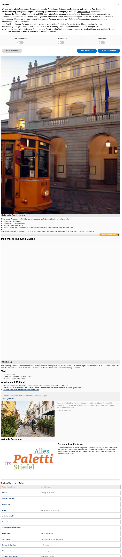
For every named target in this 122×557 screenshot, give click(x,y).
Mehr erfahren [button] (12, 51)
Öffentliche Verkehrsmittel (109, 234)
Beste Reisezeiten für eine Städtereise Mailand (21, 390)
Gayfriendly (6, 539)
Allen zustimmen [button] (109, 51)
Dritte (56, 14)
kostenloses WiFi (7, 516)
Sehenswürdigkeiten (9, 545)
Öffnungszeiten (7, 551)
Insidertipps (6, 533)
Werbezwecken (20, 19)
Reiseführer (6, 504)
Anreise (4, 492)
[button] (119, 4)
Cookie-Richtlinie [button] (83, 12)
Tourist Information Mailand (11, 527)
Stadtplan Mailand (8, 498)
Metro (4, 510)
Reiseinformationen (8, 487)
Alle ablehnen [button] (87, 51)
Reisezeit (5, 522)
